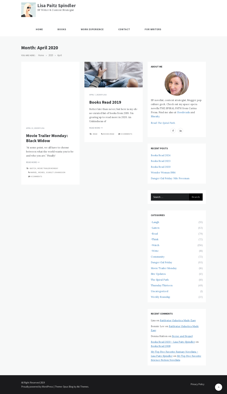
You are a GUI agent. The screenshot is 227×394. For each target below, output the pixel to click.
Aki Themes (82, 386)
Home (39, 29)
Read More (33, 162)
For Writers (153, 29)
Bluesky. (155, 116)
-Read (94, 134)
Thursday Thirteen (162, 285)
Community (157, 256)
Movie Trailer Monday (47, 168)
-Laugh (155, 222)
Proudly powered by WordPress (37, 386)
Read (163, 122)
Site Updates (158, 273)
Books (62, 29)
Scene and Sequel (182, 336)
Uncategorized (159, 291)
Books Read (108, 134)
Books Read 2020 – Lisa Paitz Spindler (173, 341)
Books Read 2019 (105, 102)
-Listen (155, 227)
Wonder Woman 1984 (163, 172)
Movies (41, 172)
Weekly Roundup (160, 296)
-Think (154, 239)
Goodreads (183, 112)
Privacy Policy (197, 384)
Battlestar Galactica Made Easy (178, 320)
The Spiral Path (160, 279)
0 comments (36, 176)
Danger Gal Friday (161, 262)
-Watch (32, 168)
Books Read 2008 (160, 346)
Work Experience (92, 29)
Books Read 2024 (160, 155)
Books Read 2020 (160, 166)
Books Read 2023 (160, 161)
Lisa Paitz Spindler (56, 5)
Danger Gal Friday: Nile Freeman (170, 178)
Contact (124, 29)
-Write (155, 250)
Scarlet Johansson (55, 172)
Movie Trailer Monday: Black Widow (47, 138)
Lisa (42, 128)
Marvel (33, 172)
